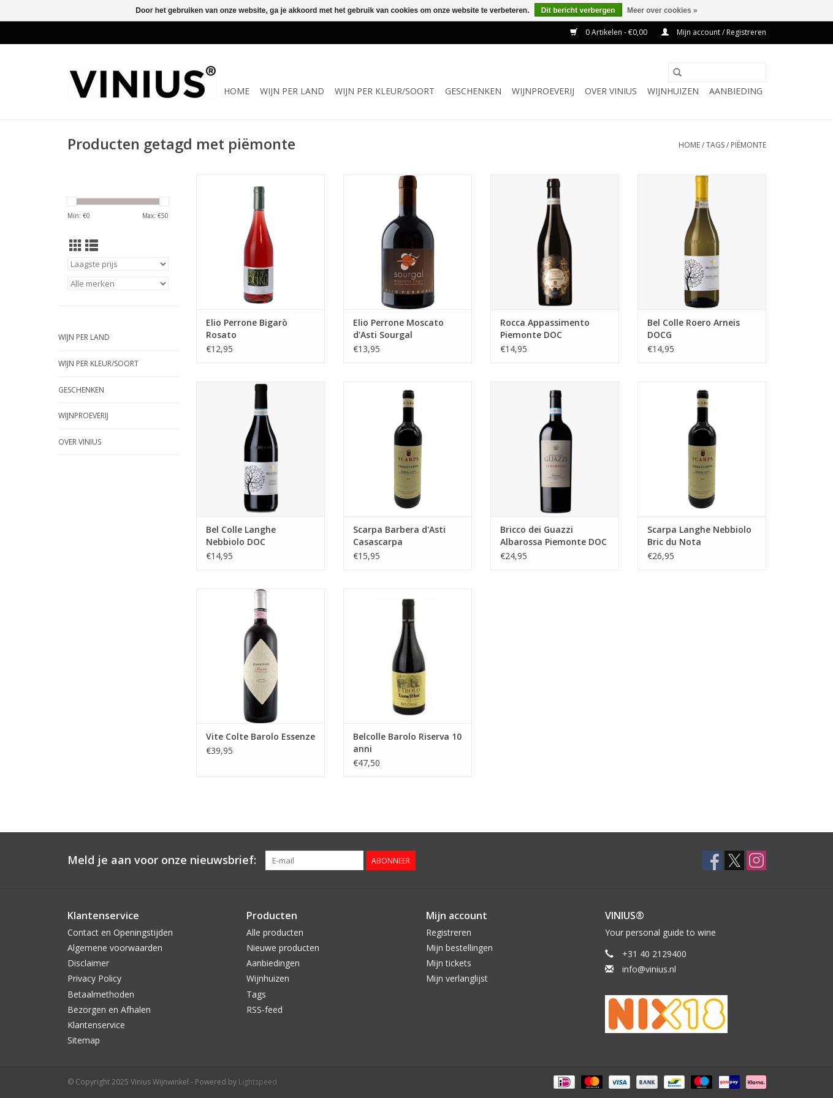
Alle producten (274, 932)
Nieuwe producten (282, 947)
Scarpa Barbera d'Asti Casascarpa (399, 535)
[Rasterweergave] (75, 245)
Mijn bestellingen (459, 947)
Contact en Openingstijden (120, 932)
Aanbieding (736, 91)
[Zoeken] (717, 72)
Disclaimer (88, 963)
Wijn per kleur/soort (385, 91)
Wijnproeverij (543, 91)
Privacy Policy (94, 978)
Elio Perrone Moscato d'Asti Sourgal (398, 328)
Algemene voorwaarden (114, 947)
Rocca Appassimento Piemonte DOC (545, 328)
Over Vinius (611, 91)
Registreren (448, 932)
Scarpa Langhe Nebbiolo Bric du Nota (699, 535)
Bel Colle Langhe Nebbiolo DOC (241, 535)
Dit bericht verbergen (578, 10)
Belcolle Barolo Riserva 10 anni (407, 742)
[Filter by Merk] (118, 283)
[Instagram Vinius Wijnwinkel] (756, 860)
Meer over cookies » (662, 10)
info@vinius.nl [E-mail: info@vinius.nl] (649, 969)
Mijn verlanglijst (457, 978)
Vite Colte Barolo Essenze (260, 736)
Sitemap (83, 1040)
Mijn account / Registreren (713, 32)
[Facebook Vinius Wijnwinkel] (712, 860)
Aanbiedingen (273, 963)
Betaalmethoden (100, 994)
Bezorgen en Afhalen (109, 1009)
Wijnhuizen (673, 91)
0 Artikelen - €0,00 (609, 32)
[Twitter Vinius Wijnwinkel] (734, 860)
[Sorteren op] (118, 264)
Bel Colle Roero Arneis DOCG (693, 328)
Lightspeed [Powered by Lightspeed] (257, 1082)
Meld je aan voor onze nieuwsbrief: (161, 860)
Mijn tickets (448, 963)
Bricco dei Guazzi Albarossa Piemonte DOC (553, 535)
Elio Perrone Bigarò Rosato (246, 328)
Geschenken (473, 91)
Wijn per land (292, 91)
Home (236, 91)
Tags (715, 145)
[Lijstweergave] (91, 245)
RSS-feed (264, 1009)
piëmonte (748, 145)
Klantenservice (96, 1025)
